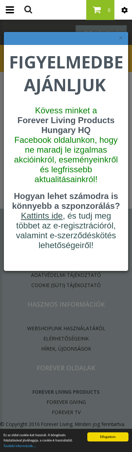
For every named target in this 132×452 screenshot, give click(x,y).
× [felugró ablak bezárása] (121, 38)
